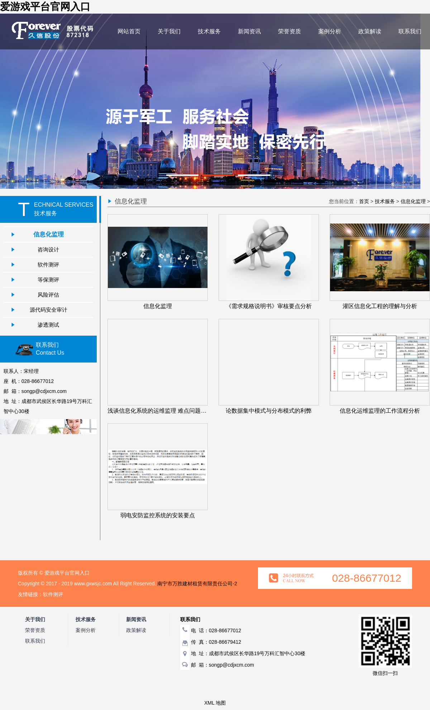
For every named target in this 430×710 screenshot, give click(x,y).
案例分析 (329, 31)
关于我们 (169, 31)
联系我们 (409, 31)
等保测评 (48, 280)
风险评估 (48, 295)
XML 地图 (215, 703)
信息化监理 (48, 234)
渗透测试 (48, 325)
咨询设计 (48, 249)
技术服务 (209, 31)
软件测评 (48, 265)
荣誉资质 (289, 31)
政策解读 (369, 31)
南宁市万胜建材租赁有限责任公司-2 (197, 583)
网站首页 (129, 31)
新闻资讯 (249, 31)
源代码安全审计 (48, 310)
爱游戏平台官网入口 (45, 6)
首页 (364, 201)
